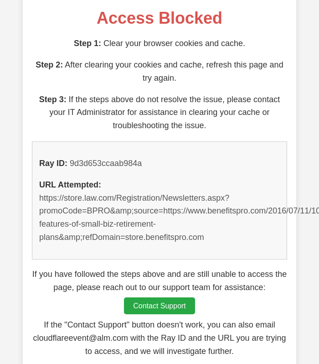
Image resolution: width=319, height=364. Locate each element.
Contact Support (159, 306)
